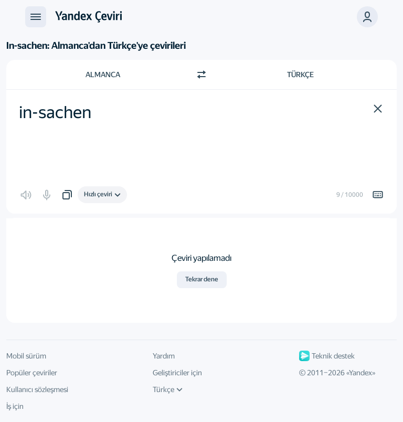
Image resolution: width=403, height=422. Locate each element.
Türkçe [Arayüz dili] (168, 389)
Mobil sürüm (26, 356)
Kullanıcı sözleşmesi (37, 389)
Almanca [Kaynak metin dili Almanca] (103, 74)
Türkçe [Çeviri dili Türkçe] (300, 74)
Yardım (164, 356)
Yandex (360, 372)
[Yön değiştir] (201, 74)
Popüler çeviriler (31, 372)
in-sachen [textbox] (55, 112)
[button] (367, 16)
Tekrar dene (201, 279)
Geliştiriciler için (177, 372)
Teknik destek (327, 356)
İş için (15, 406)
